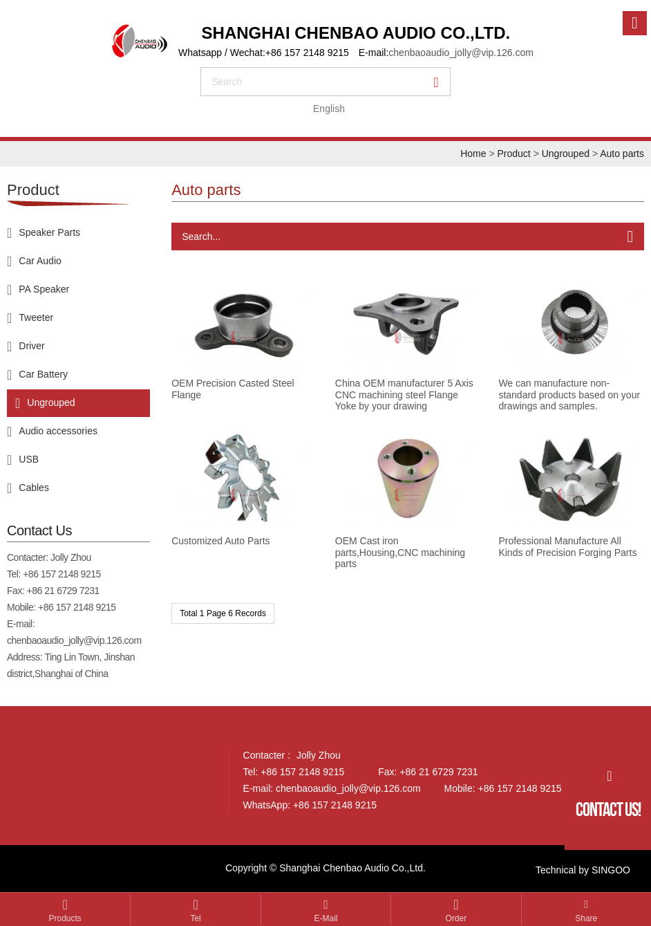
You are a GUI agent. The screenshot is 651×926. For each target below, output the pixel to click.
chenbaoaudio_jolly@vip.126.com (461, 52)
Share (586, 918)
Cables (34, 486)
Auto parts (622, 153)
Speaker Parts (49, 231)
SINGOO (611, 870)
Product (513, 153)
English (329, 108)
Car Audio (40, 260)
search (226, 81)
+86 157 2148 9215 (62, 574)
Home (473, 153)
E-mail (325, 918)
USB (29, 458)
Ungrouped (565, 153)
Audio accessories (58, 430)
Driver (31, 345)
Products (65, 918)
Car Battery (43, 373)
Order (456, 918)
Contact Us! (608, 809)
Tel (195, 918)
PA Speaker (44, 288)
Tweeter (36, 316)
